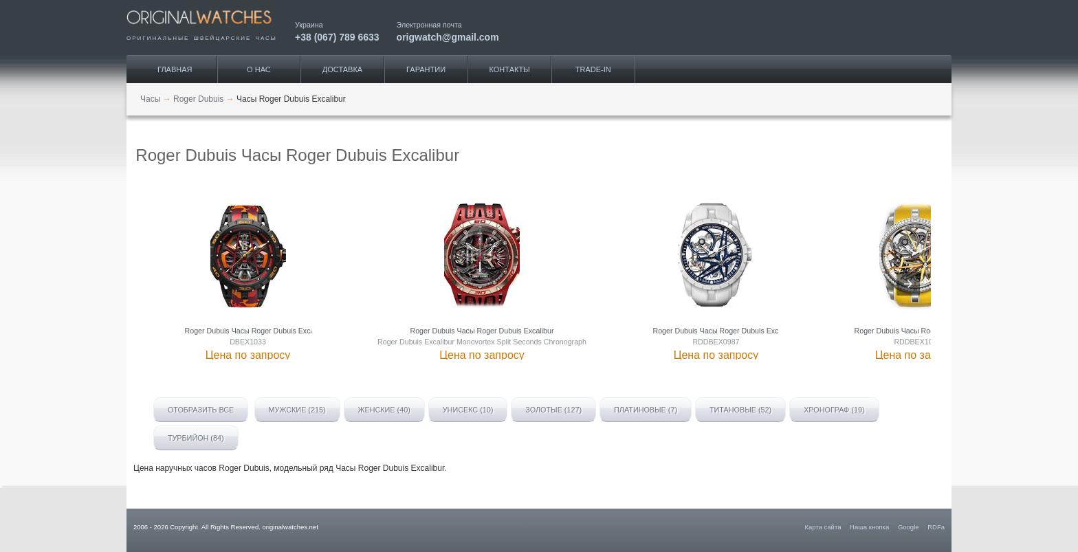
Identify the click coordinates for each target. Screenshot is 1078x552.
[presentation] (908, 284)
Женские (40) (384, 410)
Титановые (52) (740, 410)
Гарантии (426, 69)
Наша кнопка (869, 527)
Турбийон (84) (196, 438)
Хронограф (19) (834, 410)
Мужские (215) (297, 410)
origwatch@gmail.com (448, 37)
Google (908, 527)
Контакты (510, 69)
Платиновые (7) (645, 410)
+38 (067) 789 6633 (337, 37)
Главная (174, 69)
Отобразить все (201, 410)
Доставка (342, 69)
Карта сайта (823, 527)
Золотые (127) (553, 410)
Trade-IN (593, 69)
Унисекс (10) (468, 410)
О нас (259, 69)
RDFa (936, 527)
